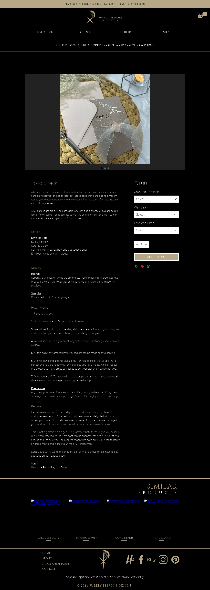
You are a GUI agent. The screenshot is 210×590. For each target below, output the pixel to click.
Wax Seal (141, 207)
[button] (202, 15)
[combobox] (156, 199)
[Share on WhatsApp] (149, 266)
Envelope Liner (145, 223)
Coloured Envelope (147, 192)
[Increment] (146, 244)
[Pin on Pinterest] (142, 266)
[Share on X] (155, 266)
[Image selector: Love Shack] (101, 168)
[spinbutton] (141, 244)
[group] (105, 520)
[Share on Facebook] (136, 266)
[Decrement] (137, 244)
